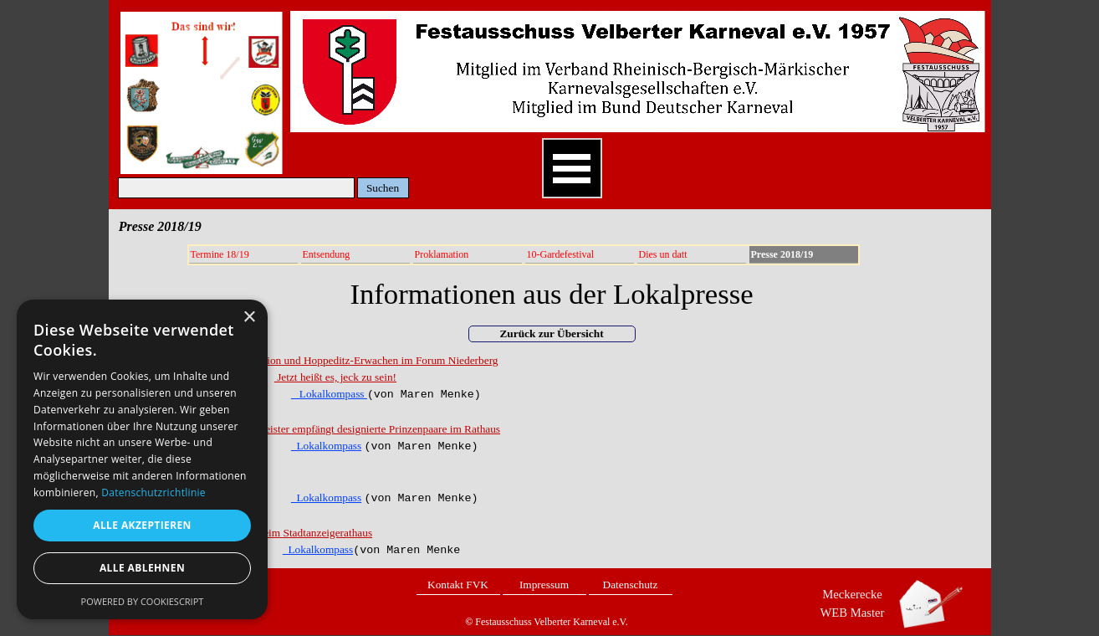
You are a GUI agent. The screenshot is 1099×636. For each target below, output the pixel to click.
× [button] (249, 317)
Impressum (544, 584)
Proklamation (442, 254)
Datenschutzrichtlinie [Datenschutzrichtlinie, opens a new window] (153, 492)
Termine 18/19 (220, 254)
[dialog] (142, 459)
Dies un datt (663, 254)
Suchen (382, 188)
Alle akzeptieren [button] (142, 525)
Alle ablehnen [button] (142, 568)
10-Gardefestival (561, 254)
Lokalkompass (329, 393)
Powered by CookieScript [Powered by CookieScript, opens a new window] (142, 601)
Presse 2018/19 (782, 254)
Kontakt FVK (457, 584)
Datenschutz (630, 584)
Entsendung (326, 254)
